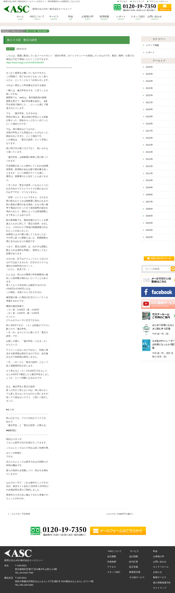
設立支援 (133, 567)
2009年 (149, 187)
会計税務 (133, 556)
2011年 (149, 173)
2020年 (149, 109)
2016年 (149, 138)
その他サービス (137, 577)
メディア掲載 (152, 45)
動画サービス (159, 577)
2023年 (149, 88)
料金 (70, 18)
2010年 (149, 180)
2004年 (149, 223)
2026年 (149, 67)
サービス (54, 18)
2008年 (149, 194)
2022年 (149, 95)
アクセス (123, 1)
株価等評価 (134, 572)
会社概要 (111, 556)
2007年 (149, 201)
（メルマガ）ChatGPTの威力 (118, 514)
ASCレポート (17, 31)
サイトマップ (138, 1)
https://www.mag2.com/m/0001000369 (25, 62)
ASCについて (37, 18)
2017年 (149, 130)
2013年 (149, 159)
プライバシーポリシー (158, 1)
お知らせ (157, 572)
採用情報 (104, 18)
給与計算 (133, 561)
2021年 (149, 102)
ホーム (20, 18)
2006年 (149, 209)
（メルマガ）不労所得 (20, 514)
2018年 (149, 123)
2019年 (149, 116)
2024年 (149, 81)
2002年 (149, 237)
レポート (121, 18)
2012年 (149, 166)
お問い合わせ (154, 18)
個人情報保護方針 (162, 582)
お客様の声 (87, 18)
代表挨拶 (111, 561)
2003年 (149, 230)
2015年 (149, 145)
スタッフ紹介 (137, 18)
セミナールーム (161, 567)
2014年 (149, 152)
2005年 (149, 216)
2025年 (149, 74)
